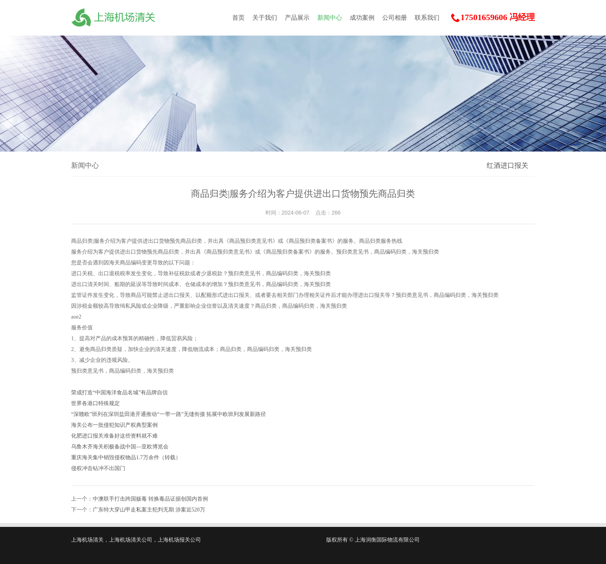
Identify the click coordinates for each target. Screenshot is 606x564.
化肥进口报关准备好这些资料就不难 (114, 436)
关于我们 (264, 17)
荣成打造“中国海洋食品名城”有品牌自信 (119, 392)
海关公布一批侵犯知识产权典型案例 (114, 425)
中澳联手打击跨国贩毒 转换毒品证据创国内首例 (150, 499)
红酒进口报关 (507, 165)
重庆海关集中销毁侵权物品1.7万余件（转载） (126, 457)
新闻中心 (329, 17)
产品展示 (297, 17)
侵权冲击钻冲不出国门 (98, 468)
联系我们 (427, 17)
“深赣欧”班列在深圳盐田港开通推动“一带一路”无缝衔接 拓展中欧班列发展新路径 (168, 414)
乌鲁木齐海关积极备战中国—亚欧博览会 (120, 447)
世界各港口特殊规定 (95, 403)
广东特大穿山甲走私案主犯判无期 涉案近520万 (149, 510)
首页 (238, 17)
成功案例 (362, 17)
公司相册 (394, 17)
